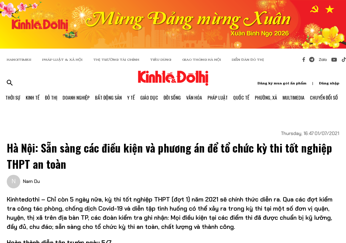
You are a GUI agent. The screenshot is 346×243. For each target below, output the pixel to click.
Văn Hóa (194, 97)
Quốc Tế (241, 97)
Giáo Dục (149, 97)
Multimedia (293, 97)
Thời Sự (12, 97)
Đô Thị (51, 97)
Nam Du (31, 181)
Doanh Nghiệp (76, 97)
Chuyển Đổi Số (324, 97)
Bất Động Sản (108, 97)
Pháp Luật (217, 97)
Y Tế (131, 97)
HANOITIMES (19, 59)
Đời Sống (172, 97)
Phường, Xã (266, 97)
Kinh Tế (33, 97)
